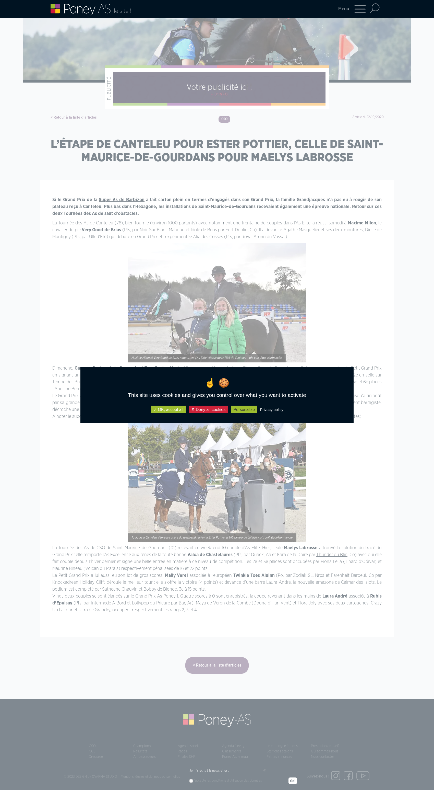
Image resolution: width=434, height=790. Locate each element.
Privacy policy (271, 409)
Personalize (244, 409)
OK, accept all (168, 409)
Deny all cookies (208, 409)
